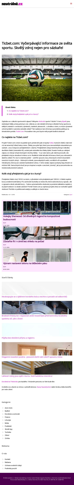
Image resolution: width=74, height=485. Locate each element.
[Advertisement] (37, 20)
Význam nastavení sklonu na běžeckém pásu (25, 263)
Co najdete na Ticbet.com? (19, 111)
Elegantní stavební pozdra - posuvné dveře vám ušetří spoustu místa (32, 357)
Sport (70, 194)
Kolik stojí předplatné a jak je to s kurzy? (23, 114)
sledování (41, 121)
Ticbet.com (20, 131)
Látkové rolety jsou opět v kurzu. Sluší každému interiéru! (27, 376)
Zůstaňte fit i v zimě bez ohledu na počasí (24, 241)
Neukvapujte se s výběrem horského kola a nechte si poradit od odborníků (34, 296)
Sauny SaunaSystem (44, 387)
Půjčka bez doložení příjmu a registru (18, 338)
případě (63, 121)
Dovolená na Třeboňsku (10, 382)
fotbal (51, 143)
